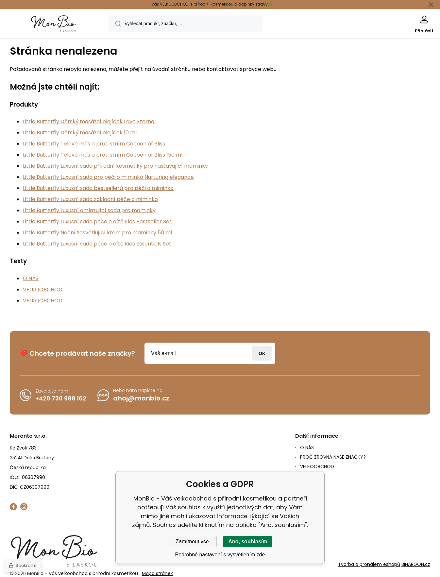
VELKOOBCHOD (42, 289)
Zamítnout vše (192, 541)
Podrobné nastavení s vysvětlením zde (220, 554)
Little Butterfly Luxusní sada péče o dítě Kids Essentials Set (97, 243)
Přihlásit (262, 353)
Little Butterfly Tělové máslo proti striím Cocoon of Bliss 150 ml (102, 155)
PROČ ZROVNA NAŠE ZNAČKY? (333, 457)
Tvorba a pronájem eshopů (369, 564)
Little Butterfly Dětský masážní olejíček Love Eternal (89, 121)
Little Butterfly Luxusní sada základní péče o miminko (90, 199)
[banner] (54, 24)
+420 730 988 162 (60, 398)
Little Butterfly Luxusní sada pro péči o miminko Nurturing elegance (108, 177)
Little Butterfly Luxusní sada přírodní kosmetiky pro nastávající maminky (115, 166)
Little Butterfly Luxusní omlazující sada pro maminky (89, 210)
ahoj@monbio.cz (141, 398)
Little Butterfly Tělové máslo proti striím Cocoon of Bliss (94, 143)
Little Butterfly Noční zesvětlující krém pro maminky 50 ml (97, 232)
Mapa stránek (157, 573)
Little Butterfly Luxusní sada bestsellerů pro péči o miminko (98, 188)
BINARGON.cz (415, 564)
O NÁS (31, 278)
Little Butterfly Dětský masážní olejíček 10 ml (80, 132)
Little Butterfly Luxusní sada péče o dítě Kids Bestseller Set (97, 221)
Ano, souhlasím (247, 541)
